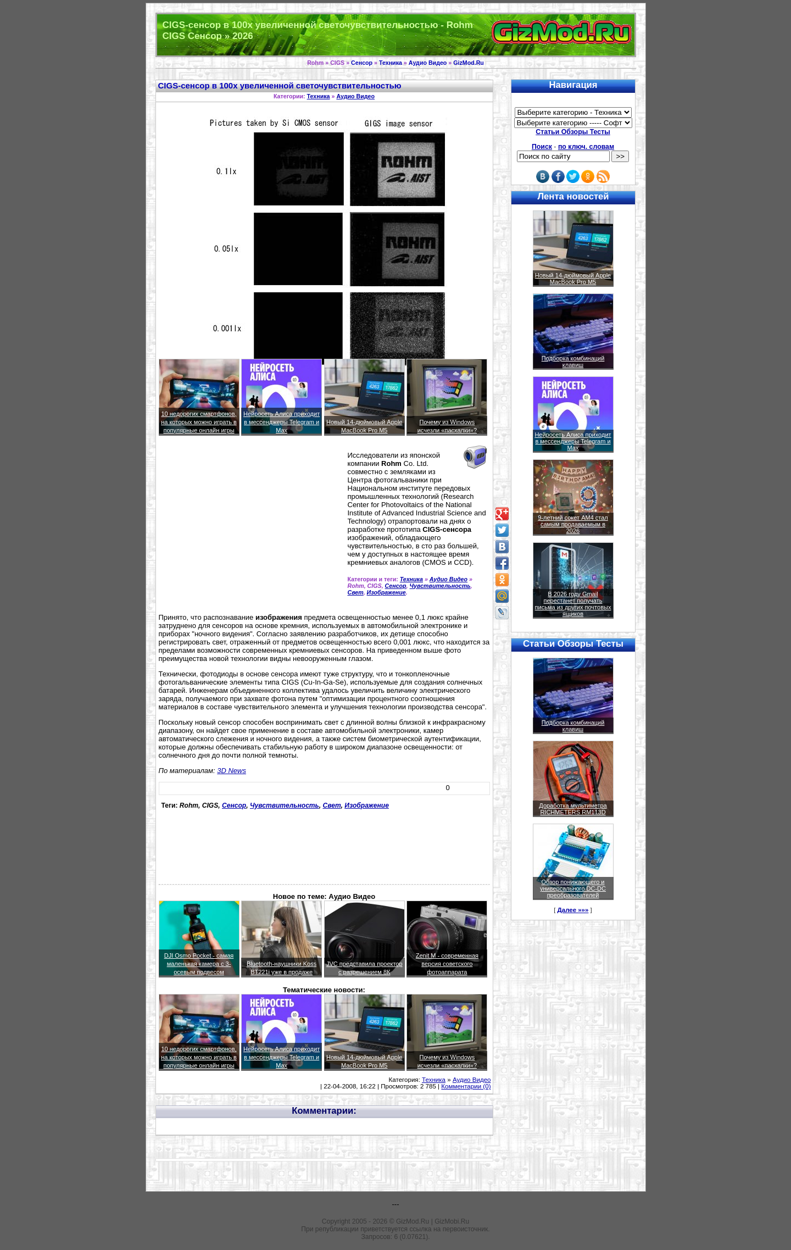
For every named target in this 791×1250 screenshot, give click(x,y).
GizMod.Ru (468, 62)
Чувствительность (440, 585)
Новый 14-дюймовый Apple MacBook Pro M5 (573, 278)
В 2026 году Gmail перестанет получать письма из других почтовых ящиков (573, 604)
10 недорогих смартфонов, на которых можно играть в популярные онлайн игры (199, 422)
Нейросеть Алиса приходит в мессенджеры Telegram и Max (281, 422)
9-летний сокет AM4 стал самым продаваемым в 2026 (573, 524)
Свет (356, 592)
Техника (390, 62)
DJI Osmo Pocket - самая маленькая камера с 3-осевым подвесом (199, 963)
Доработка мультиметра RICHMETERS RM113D (572, 808)
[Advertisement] (251, 529)
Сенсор (361, 62)
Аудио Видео (428, 62)
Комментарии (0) (466, 1086)
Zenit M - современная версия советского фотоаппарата (447, 963)
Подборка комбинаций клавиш (573, 361)
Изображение (386, 592)
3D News (231, 770)
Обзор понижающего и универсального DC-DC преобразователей (573, 888)
